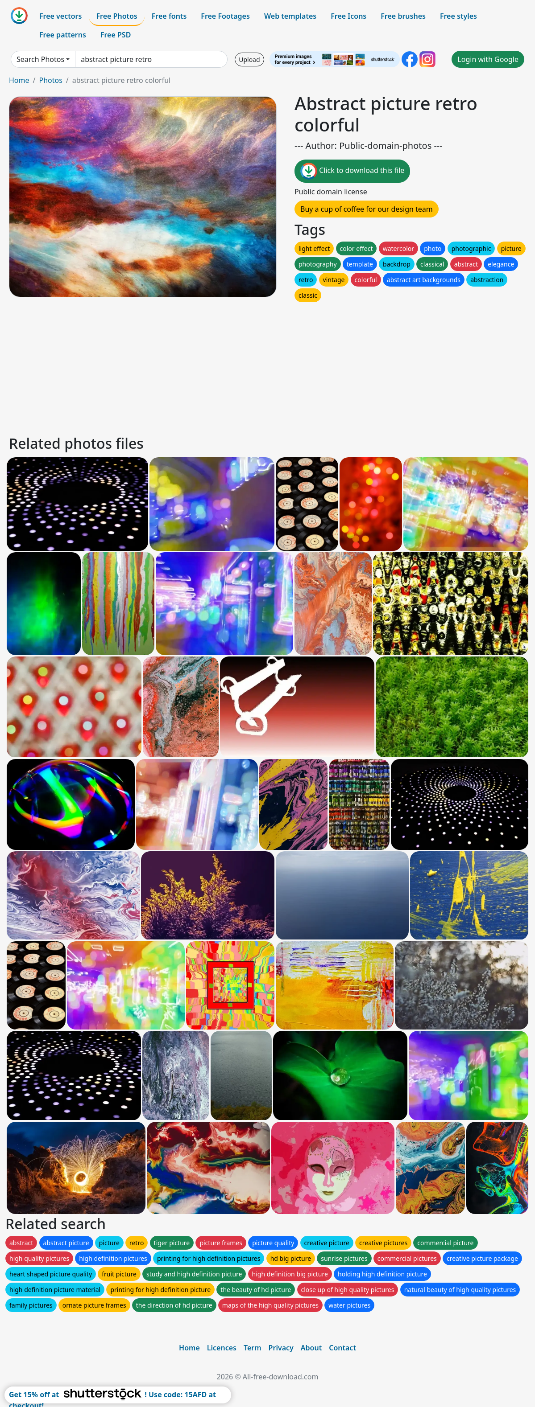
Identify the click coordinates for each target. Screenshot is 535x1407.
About (311, 1348)
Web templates (290, 16)
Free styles (458, 16)
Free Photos (116, 16)
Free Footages (225, 16)
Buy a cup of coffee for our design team (366, 209)
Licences (221, 1348)
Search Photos (40, 59)
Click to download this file (352, 171)
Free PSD (115, 35)
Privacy (281, 1348)
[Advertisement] (267, 366)
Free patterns (62, 35)
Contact (342, 1348)
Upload (249, 59)
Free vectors (60, 16)
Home (19, 80)
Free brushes (403, 16)
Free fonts (169, 16)
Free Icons (348, 16)
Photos (50, 80)
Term (252, 1348)
